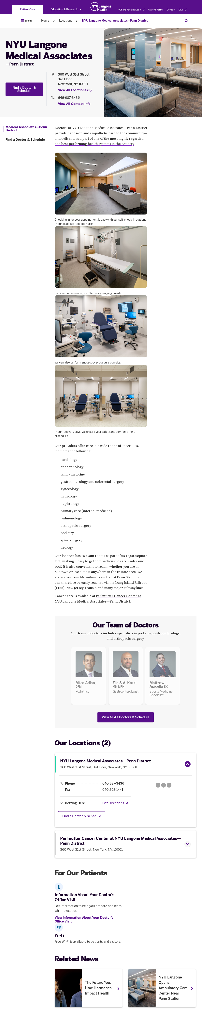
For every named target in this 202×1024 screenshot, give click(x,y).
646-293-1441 (112, 789)
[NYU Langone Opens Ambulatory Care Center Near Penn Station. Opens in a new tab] (162, 988)
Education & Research (66, 9)
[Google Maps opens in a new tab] (164, 785)
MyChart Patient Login (130, 9)
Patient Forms (156, 9)
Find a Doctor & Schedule (24, 89)
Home (45, 20)
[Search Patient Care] (186, 21)
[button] (187, 764)
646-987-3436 (113, 783)
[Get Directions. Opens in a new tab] (113, 803)
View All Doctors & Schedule (125, 717)
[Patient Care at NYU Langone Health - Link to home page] (101, 6)
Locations (65, 20)
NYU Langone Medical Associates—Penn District (115, 20)
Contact (171, 9)
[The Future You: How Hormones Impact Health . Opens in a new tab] (89, 988)
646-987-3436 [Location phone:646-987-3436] (69, 98)
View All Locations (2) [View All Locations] (75, 90)
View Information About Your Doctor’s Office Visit (84, 919)
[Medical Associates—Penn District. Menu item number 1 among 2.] (26, 129)
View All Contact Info (74, 104)
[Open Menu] (26, 21)
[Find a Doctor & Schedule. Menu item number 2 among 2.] (27, 139)
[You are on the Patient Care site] (27, 9)
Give (183, 9)
